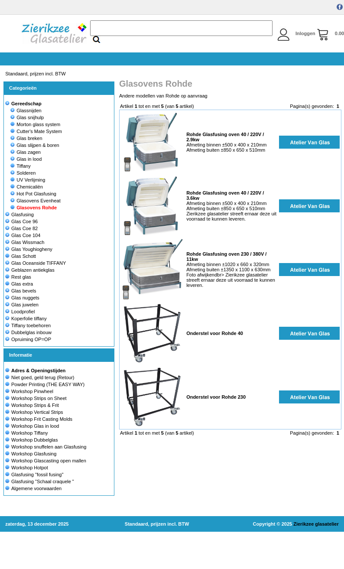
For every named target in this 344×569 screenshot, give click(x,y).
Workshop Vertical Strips (37, 412)
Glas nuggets (22, 297)
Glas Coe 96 (21, 221)
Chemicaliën (26, 186)
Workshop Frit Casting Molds (41, 419)
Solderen (23, 173)
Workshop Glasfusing (33, 453)
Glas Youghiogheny (28, 249)
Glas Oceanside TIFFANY (35, 263)
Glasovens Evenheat (35, 200)
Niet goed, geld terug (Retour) (43, 377)
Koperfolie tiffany (26, 318)
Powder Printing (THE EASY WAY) (47, 384)
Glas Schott (20, 256)
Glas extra (19, 283)
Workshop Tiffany (29, 433)
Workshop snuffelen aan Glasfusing (48, 446)
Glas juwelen (22, 304)
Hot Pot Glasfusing (33, 193)
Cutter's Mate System (36, 131)
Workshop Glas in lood (35, 426)
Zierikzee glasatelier (316, 524)
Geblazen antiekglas (30, 270)
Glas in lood (26, 159)
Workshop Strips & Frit (35, 405)
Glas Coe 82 (21, 228)
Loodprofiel (20, 311)
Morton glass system (35, 124)
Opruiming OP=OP (28, 339)
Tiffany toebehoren (28, 325)
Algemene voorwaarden (36, 488)
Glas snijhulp (27, 117)
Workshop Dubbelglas (34, 439)
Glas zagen (25, 152)
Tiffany (20, 166)
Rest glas (18, 277)
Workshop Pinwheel (32, 391)
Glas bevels (20, 290)
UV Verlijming (27, 179)
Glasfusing (19, 214)
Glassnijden (25, 110)
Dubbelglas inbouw (28, 332)
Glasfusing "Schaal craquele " (42, 481)
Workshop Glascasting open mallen (48, 460)
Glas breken (26, 138)
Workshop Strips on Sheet (39, 398)
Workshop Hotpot (29, 467)
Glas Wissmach (24, 242)
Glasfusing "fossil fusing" (37, 474)
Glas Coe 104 (22, 235)
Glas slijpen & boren (34, 145)
